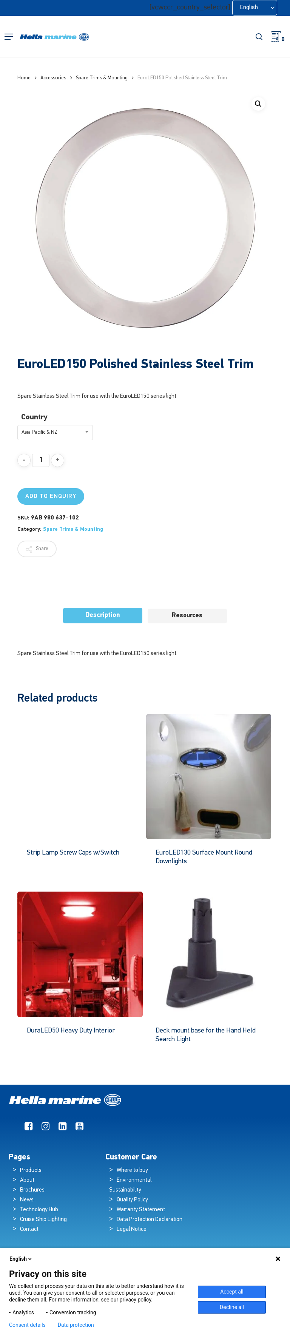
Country (34, 417)
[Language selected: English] (254, 7)
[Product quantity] (40, 460)
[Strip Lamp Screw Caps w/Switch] (80, 776)
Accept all (232, 1292)
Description (102, 615)
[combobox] (55, 432)
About (27, 1180)
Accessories (53, 78)
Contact (29, 1229)
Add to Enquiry (50, 496)
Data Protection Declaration (149, 1220)
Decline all (232, 1307)
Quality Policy (132, 1200)
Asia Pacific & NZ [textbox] (39, 432)
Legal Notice (132, 1229)
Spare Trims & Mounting (102, 78)
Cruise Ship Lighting (43, 1220)
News (27, 1200)
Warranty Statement (141, 1210)
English (21, 1259)
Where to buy (132, 1170)
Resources (187, 615)
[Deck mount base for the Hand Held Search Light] (208, 954)
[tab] (102, 615)
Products (31, 1170)
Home (24, 78)
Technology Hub (39, 1210)
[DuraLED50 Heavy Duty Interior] (80, 954)
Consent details (27, 1325)
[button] (9, 37)
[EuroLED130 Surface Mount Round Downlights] (208, 776)
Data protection (76, 1325)
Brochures (32, 1190)
